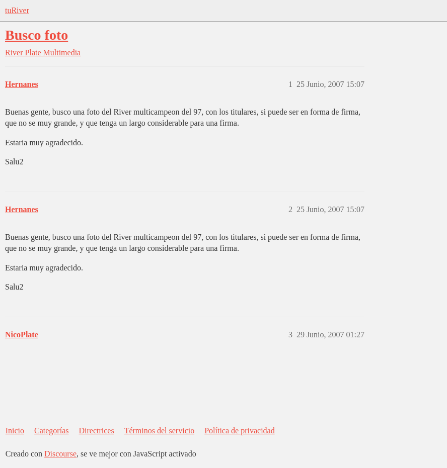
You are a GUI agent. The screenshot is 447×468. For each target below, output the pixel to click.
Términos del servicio (159, 430)
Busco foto (36, 35)
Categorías (51, 430)
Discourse (60, 453)
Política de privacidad (239, 430)
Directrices (96, 430)
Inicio (15, 430)
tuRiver (17, 10)
